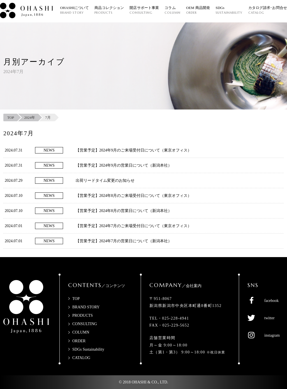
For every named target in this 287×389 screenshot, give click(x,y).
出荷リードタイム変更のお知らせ (105, 180)
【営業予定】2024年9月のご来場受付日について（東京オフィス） (133, 150)
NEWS (49, 150)
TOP (76, 299)
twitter (269, 318)
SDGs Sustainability (88, 349)
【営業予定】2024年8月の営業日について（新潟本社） (124, 211)
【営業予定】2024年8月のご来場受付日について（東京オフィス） (133, 196)
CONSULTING (84, 324)
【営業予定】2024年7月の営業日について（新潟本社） (124, 241)
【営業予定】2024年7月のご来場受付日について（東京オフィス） (133, 226)
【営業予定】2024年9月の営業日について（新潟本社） (124, 165)
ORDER (78, 341)
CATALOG (81, 358)
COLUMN (80, 332)
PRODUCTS (82, 315)
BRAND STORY (85, 307)
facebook (271, 301)
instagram (272, 335)
